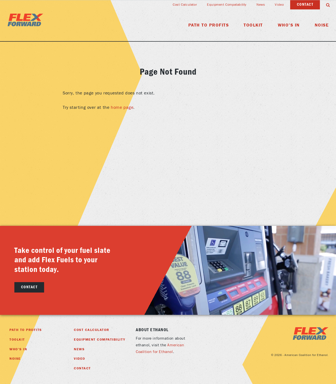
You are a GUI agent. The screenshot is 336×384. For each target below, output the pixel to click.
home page (122, 107)
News (260, 5)
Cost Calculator (185, 5)
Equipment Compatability (227, 5)
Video (279, 5)
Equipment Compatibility (99, 340)
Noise (322, 25)
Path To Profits (208, 25)
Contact (305, 4)
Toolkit (253, 25)
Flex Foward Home (25, 20)
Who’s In (289, 25)
